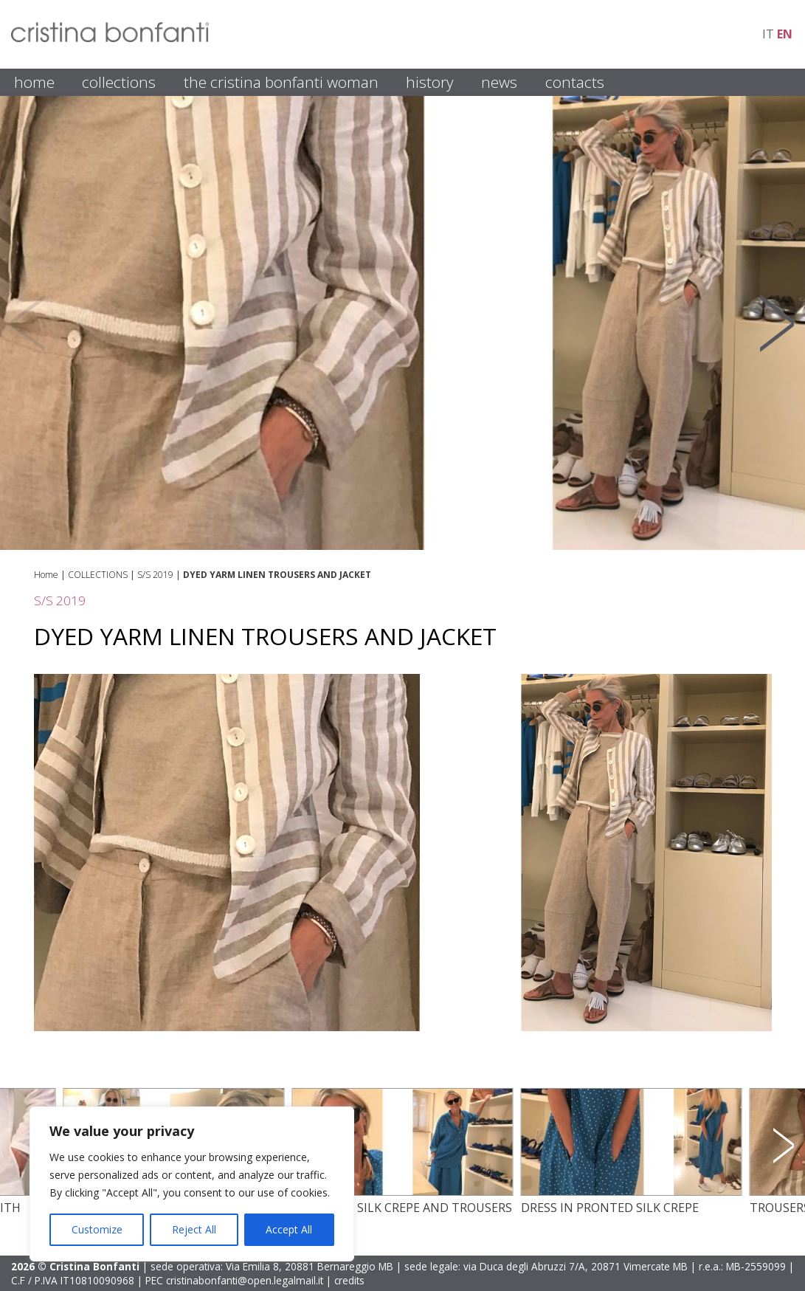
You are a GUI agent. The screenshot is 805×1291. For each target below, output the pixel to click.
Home (46, 574)
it (768, 34)
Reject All (194, 1229)
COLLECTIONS (119, 82)
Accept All (289, 1229)
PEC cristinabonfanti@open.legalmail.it (234, 1280)
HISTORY (430, 82)
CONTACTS (574, 82)
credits (349, 1280)
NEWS (499, 82)
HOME (34, 82)
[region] (192, 1183)
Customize (97, 1229)
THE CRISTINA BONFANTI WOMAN (281, 82)
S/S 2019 (155, 574)
